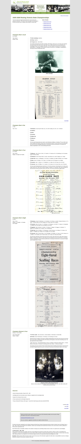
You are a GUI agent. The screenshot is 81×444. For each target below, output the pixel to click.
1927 (67, 406)
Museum (53, 12)
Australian (33, 12)
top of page (66, 120)
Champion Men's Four (47, 25)
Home (22, 12)
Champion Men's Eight (47, 27)
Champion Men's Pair (47, 23)
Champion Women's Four (47, 29)
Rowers (58, 12)
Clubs (49, 12)
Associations (44, 12)
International (27, 12)
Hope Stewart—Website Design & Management (42, 440)
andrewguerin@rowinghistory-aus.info (27, 417)
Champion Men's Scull (47, 21)
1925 (67, 404)
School (38, 12)
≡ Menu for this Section (64, 15)
